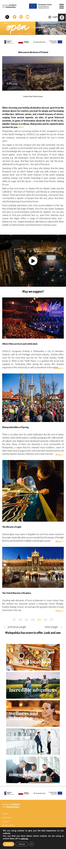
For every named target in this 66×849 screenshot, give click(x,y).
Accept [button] (8, 844)
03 (26, 619)
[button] (61, 6)
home (5, 814)
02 (20, 619)
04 (32, 619)
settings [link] (24, 838)
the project (7, 817)
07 (51, 619)
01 (14, 619)
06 (45, 619)
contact (5, 821)
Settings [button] (21, 844)
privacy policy (8, 825)
